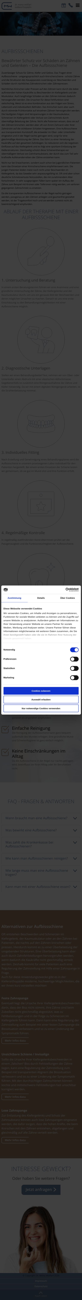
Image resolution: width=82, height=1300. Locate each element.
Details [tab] (41, 598)
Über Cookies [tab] (67, 598)
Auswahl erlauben (40, 699)
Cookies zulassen (41, 690)
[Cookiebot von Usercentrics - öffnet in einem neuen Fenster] (65, 590)
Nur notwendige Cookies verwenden (41, 708)
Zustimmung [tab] (14, 598)
